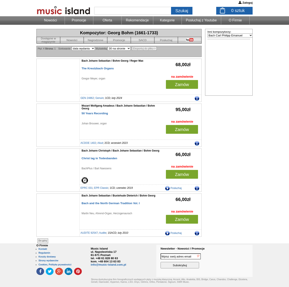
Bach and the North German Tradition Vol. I (111, 203)
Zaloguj (248, 2)
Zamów (182, 84)
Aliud (100, 142)
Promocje (79, 20)
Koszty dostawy (47, 256)
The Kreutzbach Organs (98, 68)
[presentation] (235, 261)
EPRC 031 (86, 187)
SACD (142, 40)
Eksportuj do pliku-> (144, 48)
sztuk (238, 10)
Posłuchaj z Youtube (201, 20)
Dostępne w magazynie (48, 40)
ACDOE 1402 (88, 142)
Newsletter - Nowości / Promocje (183, 248)
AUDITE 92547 (89, 232)
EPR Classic (101, 187)
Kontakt (43, 249)
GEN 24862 (87, 98)
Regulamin (44, 252)
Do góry (43, 240)
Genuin (99, 98)
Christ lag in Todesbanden (99, 158)
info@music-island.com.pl (108, 264)
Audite (102, 232)
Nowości (72, 40)
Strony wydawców (48, 260)
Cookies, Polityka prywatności (55, 264)
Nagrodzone (95, 40)
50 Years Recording (95, 113)
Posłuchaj (166, 40)
